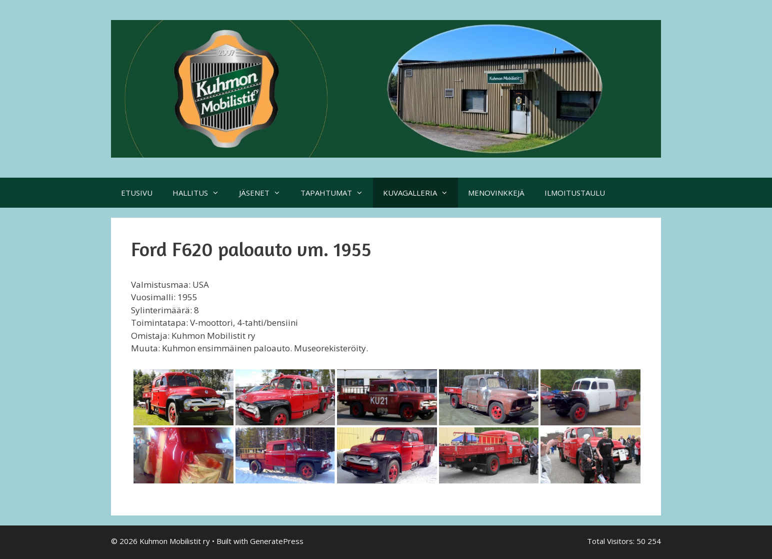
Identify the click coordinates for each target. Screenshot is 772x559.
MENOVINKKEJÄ (496, 193)
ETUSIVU (136, 193)
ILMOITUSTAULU (574, 193)
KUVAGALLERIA (420, 193)
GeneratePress (277, 541)
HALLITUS (200, 193)
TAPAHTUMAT (336, 193)
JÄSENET (264, 193)
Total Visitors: (611, 541)
